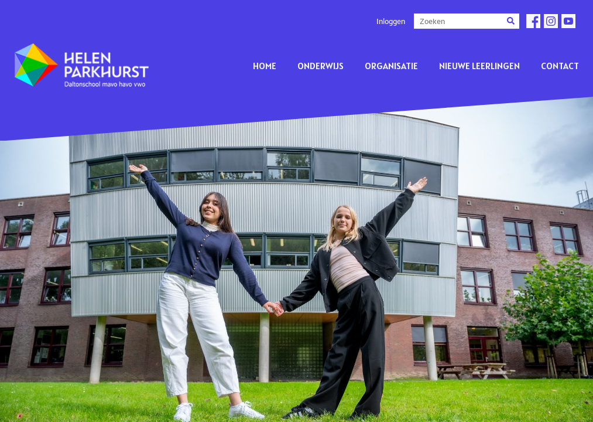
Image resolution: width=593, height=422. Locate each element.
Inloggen (390, 21)
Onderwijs (320, 66)
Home (264, 66)
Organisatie (391, 66)
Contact (560, 66)
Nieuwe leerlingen (479, 66)
